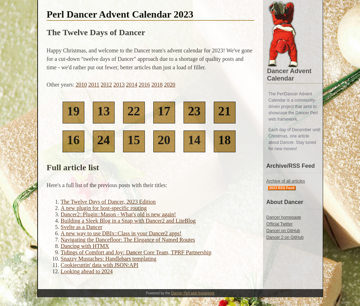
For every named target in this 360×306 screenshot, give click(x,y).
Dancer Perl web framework (192, 293)
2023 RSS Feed (282, 188)
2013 (119, 85)
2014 (131, 85)
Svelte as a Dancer (82, 227)
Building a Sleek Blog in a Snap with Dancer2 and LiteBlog (128, 221)
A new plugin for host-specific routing (104, 208)
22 (134, 111)
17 (164, 111)
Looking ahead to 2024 (87, 271)
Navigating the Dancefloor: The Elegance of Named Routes (128, 240)
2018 (157, 85)
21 (224, 111)
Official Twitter (279, 224)
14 (194, 140)
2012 (106, 85)
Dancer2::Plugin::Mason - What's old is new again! (118, 214)
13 (103, 111)
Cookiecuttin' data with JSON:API (100, 265)
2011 (93, 85)
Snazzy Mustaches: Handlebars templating (108, 259)
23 (194, 111)
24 (103, 140)
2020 (169, 85)
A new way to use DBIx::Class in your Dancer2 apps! (121, 233)
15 (134, 140)
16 (73, 140)
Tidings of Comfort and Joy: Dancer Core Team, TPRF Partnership (136, 252)
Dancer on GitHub (283, 230)
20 (164, 140)
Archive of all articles (285, 181)
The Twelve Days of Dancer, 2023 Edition (108, 202)
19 (73, 111)
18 (224, 140)
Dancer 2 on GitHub (285, 237)
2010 (81, 85)
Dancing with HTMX (85, 246)
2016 (144, 85)
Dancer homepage (283, 217)
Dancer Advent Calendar (289, 75)
